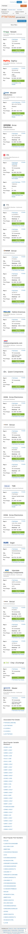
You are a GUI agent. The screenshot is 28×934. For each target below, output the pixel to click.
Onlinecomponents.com (14, 343)
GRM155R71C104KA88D (10, 874)
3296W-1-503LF (8, 775)
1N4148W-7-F (7, 872)
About (15, 928)
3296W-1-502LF (8, 781)
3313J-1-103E (7, 758)
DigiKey (14, 62)
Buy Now (18, 50)
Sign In (25, 2)
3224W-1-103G (8, 778)
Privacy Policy (14, 930)
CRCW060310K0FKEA (10, 857)
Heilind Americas (14, 313)
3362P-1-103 (7, 787)
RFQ (18, 677)
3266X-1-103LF (8, 818)
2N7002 (6, 911)
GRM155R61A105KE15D (10, 908)
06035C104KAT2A (9, 914)
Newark (14, 33)
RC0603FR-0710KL (9, 894)
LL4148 (6, 922)
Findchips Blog (13, 2)
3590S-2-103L (7, 784)
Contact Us (10, 928)
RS (14, 156)
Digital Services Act (7, 932)
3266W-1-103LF (8, 798)
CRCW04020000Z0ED (10, 886)
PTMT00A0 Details (22, 21)
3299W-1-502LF (8, 809)
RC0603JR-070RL (9, 920)
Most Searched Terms (21, 928)
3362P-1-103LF (8, 750)
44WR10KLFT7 (8, 826)
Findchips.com (2, 2)
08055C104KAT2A (9, 900)
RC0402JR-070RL (9, 860)
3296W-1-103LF (8, 764)
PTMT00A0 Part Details (18, 52)
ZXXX (5, 855)
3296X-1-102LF (8, 823)
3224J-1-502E (7, 795)
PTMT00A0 (15, 39)
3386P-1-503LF (8, 770)
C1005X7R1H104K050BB (11, 843)
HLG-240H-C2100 (9, 846)
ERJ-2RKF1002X (8, 903)
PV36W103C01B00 (9, 806)
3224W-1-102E (8, 755)
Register (19, 2)
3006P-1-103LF (8, 803)
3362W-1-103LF (8, 801)
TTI (14, 206)
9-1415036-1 (15, 68)
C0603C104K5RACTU (10, 877)
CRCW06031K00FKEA (10, 905)
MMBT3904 (7, 849)
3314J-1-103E (7, 761)
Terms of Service (21, 930)
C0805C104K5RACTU (10, 869)
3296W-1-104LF (8, 753)
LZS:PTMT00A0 (16, 102)
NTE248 (6, 840)
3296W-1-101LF (8, 812)
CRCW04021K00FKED (10, 866)
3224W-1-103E (8, 747)
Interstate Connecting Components (14, 573)
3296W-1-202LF (8, 772)
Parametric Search (6, 930)
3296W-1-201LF (8, 789)
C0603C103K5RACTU (10, 917)
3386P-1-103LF (8, 767)
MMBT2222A (7, 897)
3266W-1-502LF (8, 829)
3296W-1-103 (7, 815)
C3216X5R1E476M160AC (11, 852)
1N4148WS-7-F (8, 880)
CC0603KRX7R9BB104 (10, 888)
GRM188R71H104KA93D (10, 863)
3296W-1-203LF (8, 792)
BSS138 (6, 891)
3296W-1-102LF (8, 820)
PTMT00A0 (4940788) (10, 722)
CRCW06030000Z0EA (10, 883)
